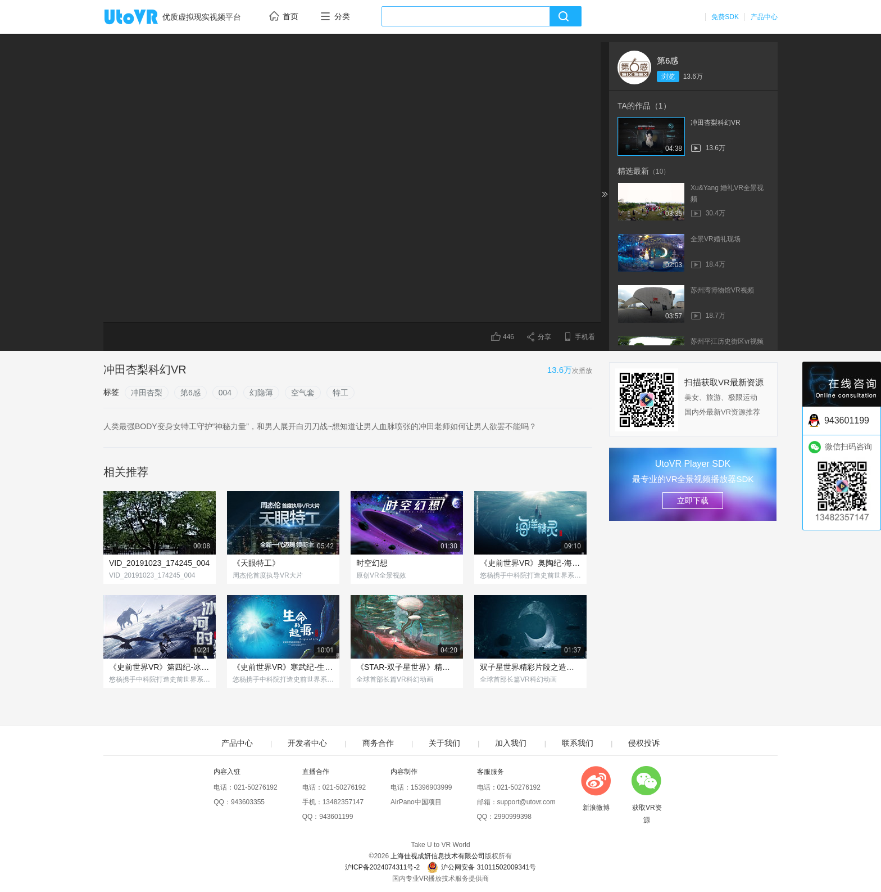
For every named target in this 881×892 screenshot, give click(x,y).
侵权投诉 (644, 742)
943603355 (248, 802)
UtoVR (143, 17)
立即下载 (693, 500)
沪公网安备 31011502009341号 (481, 867)
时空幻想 (372, 562)
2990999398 (513, 817)
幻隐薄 (261, 392)
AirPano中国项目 (416, 802)
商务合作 (378, 742)
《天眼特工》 (256, 562)
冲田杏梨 (146, 392)
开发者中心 (307, 742)
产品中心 (764, 17)
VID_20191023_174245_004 (159, 562)
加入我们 (510, 742)
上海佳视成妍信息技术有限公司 (437, 856)
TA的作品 (644, 105)
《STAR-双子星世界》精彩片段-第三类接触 (406, 667)
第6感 (667, 60)
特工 (340, 392)
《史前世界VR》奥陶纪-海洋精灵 (530, 562)
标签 (111, 392)
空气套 (303, 392)
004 (225, 392)
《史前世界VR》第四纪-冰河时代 (159, 667)
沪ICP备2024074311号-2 (382, 867)
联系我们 (577, 742)
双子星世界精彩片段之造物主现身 (530, 667)
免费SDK (725, 17)
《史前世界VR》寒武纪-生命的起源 (283, 667)
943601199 (336, 817)
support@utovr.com (526, 802)
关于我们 (444, 742)
